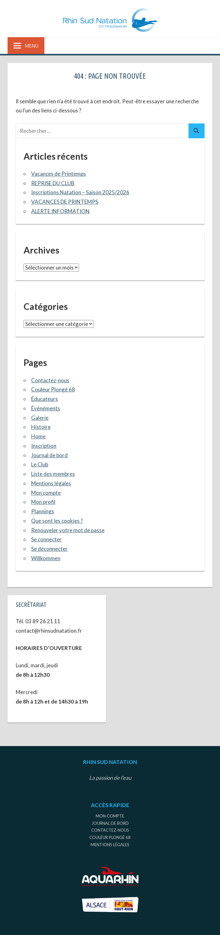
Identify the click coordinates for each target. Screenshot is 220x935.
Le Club (39, 464)
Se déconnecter (49, 548)
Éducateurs (44, 399)
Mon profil (43, 502)
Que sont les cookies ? (57, 520)
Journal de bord (49, 455)
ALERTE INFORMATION (60, 211)
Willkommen (45, 558)
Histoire (41, 427)
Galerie (39, 417)
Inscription (43, 445)
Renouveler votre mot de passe (67, 530)
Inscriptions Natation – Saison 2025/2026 (80, 192)
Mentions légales (51, 483)
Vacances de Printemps (58, 173)
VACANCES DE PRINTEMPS (64, 201)
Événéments (45, 408)
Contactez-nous (50, 380)
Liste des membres (53, 473)
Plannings (42, 511)
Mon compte (46, 492)
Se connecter (46, 539)
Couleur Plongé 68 (53, 389)
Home (38, 436)
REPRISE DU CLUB (53, 183)
